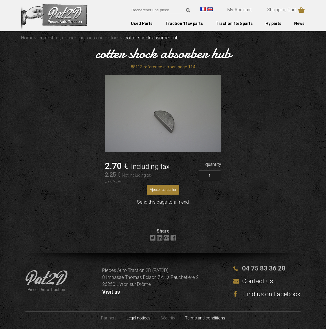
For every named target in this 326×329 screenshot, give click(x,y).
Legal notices (139, 318)
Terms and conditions (205, 318)
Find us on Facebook (267, 294)
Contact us (257, 281)
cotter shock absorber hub (163, 53)
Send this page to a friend (163, 202)
